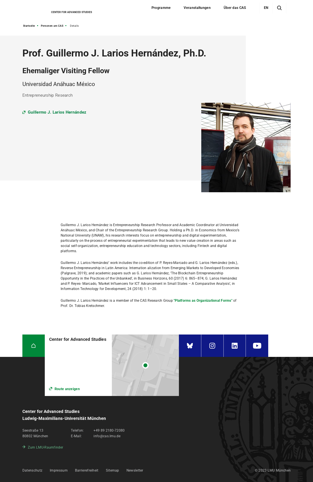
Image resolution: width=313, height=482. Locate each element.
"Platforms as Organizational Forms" (203, 300)
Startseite (29, 25)
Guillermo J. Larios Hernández (57, 112)
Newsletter (135, 470)
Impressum (59, 470)
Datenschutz (32, 470)
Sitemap (112, 470)
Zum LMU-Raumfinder (45, 447)
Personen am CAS (52, 25)
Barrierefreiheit (86, 470)
